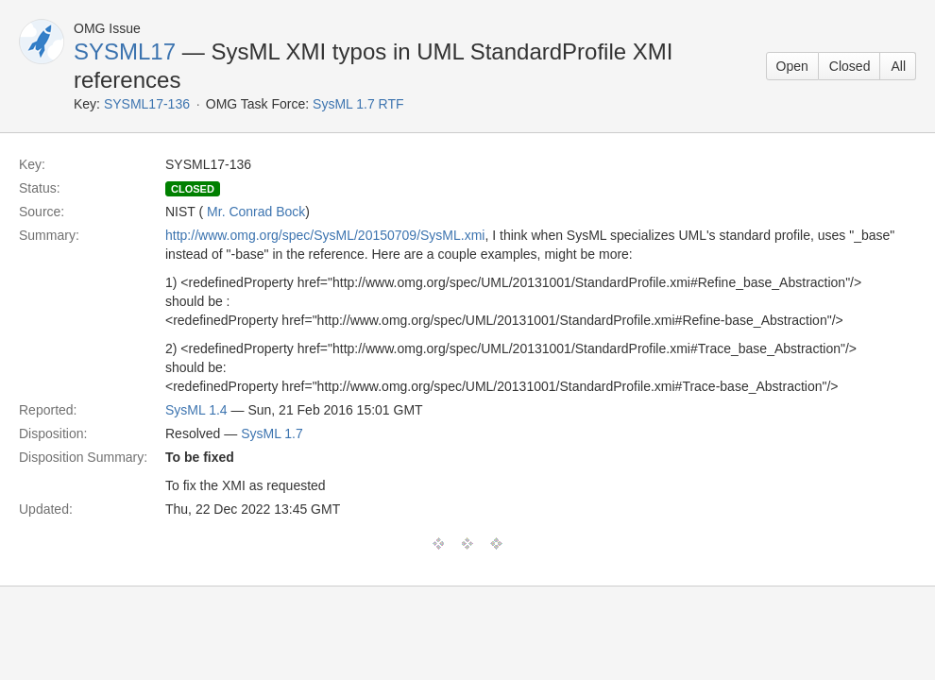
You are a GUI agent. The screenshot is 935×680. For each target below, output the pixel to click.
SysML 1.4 (196, 409)
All (898, 66)
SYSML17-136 (147, 103)
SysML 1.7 (272, 433)
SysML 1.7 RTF (358, 103)
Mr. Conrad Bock (256, 211)
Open (792, 66)
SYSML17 (125, 51)
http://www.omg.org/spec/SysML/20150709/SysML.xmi (324, 235)
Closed (850, 66)
